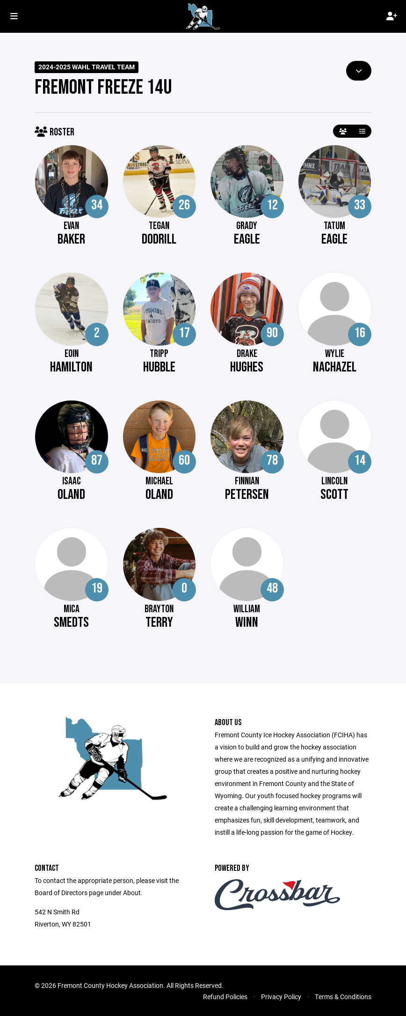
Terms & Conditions (343, 996)
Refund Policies (225, 996)
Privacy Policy (281, 996)
